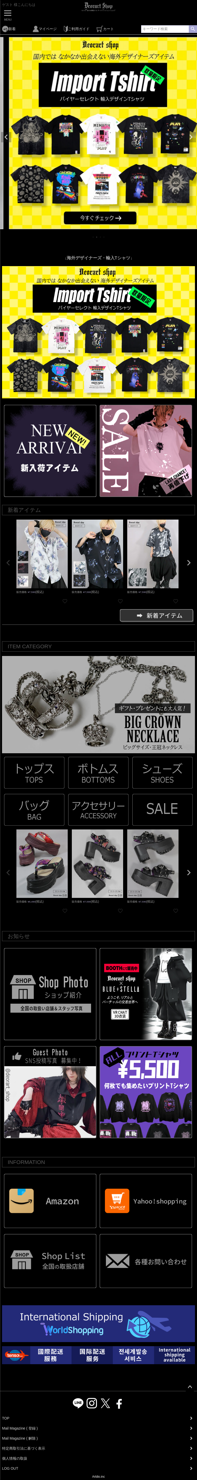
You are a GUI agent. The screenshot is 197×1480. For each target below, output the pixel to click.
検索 (193, 29)
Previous (6, 137)
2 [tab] (97, 237)
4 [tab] (104, 237)
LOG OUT (10, 1468)
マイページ (45, 29)
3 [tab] (100, 237)
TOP (5, 1418)
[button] (8, 562)
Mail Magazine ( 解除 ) (20, 1438)
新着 (9, 29)
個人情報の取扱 (14, 1458)
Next (191, 137)
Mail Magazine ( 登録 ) (20, 1428)
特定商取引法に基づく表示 (23, 1448)
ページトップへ (190, 1387)
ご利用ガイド (77, 29)
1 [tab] (93, 237)
